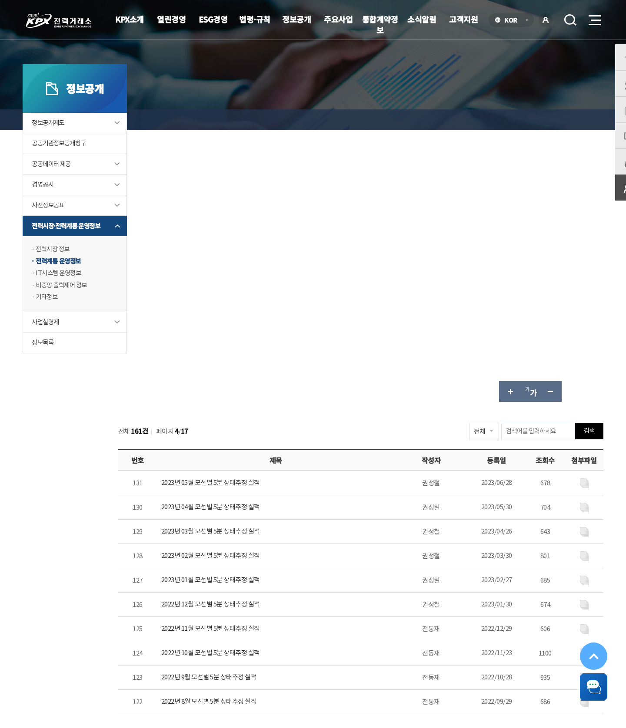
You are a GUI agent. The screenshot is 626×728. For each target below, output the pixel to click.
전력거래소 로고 (58, 20)
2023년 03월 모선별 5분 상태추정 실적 (245, 260)
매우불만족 (568, 563)
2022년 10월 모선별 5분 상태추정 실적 (245, 381)
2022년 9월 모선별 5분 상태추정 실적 (243, 406)
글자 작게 (539, 119)
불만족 (525, 563)
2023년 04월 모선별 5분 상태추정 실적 (245, 235)
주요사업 (338, 19)
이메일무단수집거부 (259, 652)
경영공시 (55, 203)
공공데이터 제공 (65, 182)
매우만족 (422, 563)
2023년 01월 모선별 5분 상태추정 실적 (245, 308)
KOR (513, 20)
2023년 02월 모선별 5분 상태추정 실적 (245, 284)
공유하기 (559, 119)
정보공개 (296, 19)
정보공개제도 (61, 140)
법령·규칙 (254, 19)
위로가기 (587, 642)
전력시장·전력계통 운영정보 (80, 244)
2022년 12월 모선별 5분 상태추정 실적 (245, 333)
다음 (491, 468)
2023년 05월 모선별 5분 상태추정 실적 (245, 211)
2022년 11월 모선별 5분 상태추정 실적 (245, 357)
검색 (570, 20)
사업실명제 (58, 342)
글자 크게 (497, 119)
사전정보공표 (61, 224)
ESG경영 (213, 19)
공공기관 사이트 (543, 653)
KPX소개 (129, 19)
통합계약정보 (380, 24)
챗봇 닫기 (587, 683)
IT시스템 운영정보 (72, 292)
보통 (490, 563)
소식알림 (421, 19)
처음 (235, 468)
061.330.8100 (293, 678)
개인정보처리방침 (193, 651)
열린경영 (171, 19)
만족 (460, 563)
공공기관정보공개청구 (73, 161)
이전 (256, 468)
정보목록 (55, 363)
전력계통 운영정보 (72, 280)
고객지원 (463, 19)
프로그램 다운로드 (327, 652)
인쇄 (580, 119)
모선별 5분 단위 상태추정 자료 (400, 119)
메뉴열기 (594, 17)
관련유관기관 (461, 653)
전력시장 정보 (66, 268)
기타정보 (59, 317)
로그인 (546, 20)
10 (464, 468)
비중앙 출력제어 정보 (75, 304)
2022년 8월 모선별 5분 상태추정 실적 (243, 430)
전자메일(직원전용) (393, 652)
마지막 (512, 468)
